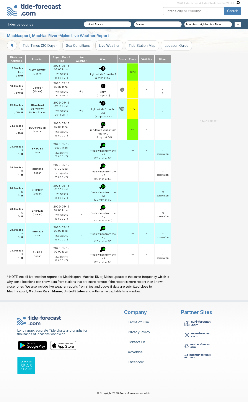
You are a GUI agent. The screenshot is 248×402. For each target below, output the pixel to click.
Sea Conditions (78, 45)
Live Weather (109, 45)
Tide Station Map (142, 45)
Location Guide (176, 45)
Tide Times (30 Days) (40, 45)
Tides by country (20, 24)
